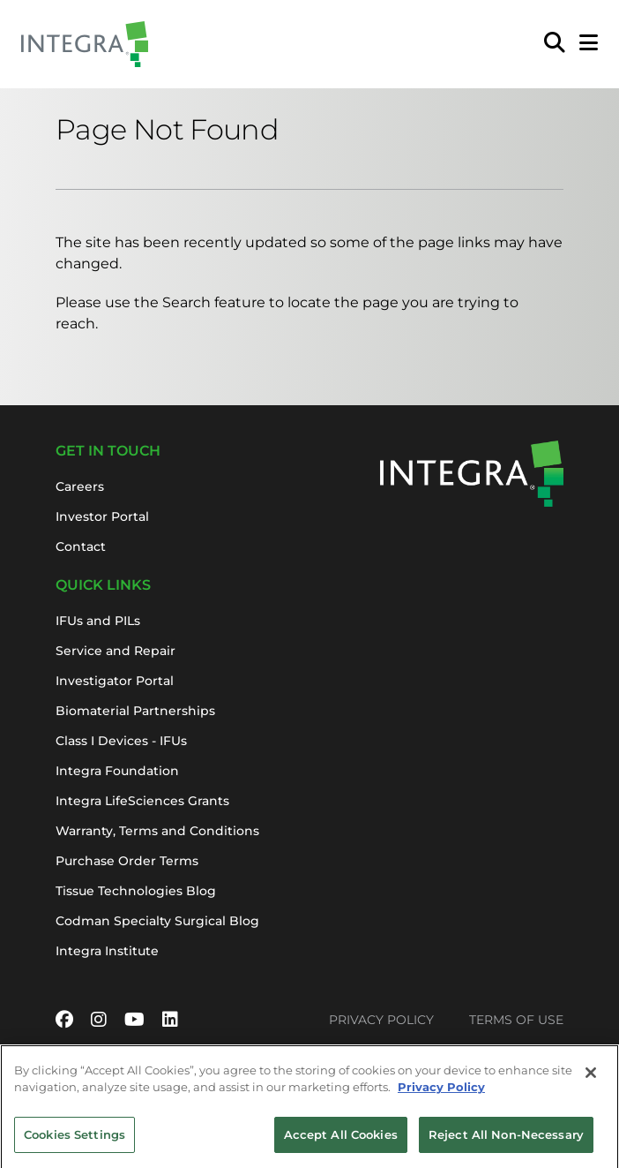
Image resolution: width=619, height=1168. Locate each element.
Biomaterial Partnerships (135, 711)
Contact (81, 546)
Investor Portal (102, 516)
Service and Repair (115, 651)
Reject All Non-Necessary (506, 1142)
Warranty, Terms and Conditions (157, 831)
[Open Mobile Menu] (588, 44)
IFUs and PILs (98, 621)
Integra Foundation (117, 771)
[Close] (590, 1080)
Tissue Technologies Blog (136, 891)
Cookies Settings (74, 1142)
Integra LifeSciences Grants (142, 801)
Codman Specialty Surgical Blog (157, 921)
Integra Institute (107, 951)
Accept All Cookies (341, 1142)
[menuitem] (554, 44)
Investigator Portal (115, 681)
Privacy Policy (381, 1020)
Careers (80, 486)
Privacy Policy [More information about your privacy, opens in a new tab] (441, 1096)
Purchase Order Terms (127, 861)
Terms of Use (516, 1020)
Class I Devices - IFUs (121, 741)
